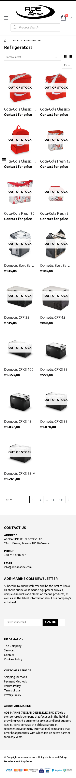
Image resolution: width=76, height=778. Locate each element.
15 (53, 499)
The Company (12, 646)
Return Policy (12, 686)
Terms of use (12, 690)
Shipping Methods (15, 677)
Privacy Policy (12, 695)
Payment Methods (15, 681)
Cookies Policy (13, 659)
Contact (9, 654)
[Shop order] (32, 57)
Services (9, 650)
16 (61, 499)
